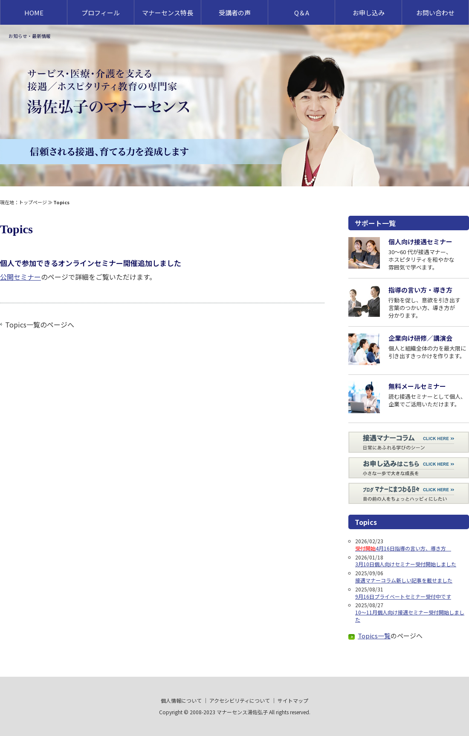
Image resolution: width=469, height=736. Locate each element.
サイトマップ (293, 700)
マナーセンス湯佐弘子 (242, 712)
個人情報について (181, 700)
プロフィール (100, 12)
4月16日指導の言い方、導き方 (403, 548)
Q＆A (301, 12)
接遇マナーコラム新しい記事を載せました (403, 580)
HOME (33, 12)
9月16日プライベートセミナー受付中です (403, 596)
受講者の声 (235, 12)
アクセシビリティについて (239, 700)
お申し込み (369, 12)
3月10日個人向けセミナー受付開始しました (405, 564)
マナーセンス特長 (167, 12)
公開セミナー (20, 277)
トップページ (33, 202)
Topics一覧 (22, 324)
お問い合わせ (435, 12)
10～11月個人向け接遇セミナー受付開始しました (409, 616)
